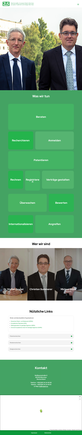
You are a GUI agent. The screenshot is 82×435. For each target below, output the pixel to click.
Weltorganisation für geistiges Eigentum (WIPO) (23, 325)
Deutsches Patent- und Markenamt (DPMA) (22, 321)
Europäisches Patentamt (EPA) (19, 323)
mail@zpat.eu (43, 386)
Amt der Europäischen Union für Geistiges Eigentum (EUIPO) (26, 327)
